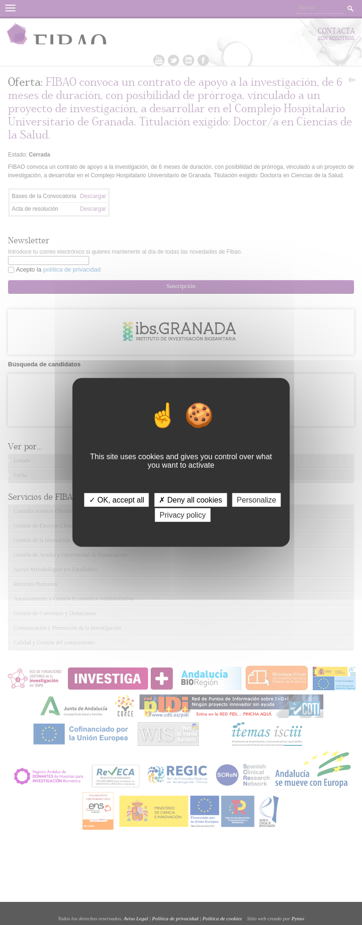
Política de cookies (222, 918)
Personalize (256, 500)
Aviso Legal (135, 918)
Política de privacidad (175, 918)
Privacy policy (183, 515)
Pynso (297, 918)
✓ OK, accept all (116, 500)
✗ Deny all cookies (190, 500)
